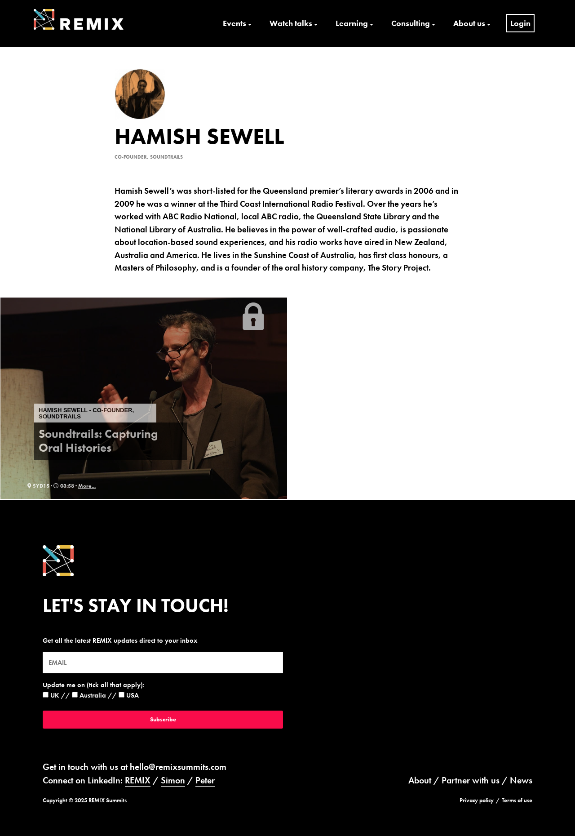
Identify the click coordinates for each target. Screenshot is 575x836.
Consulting (410, 23)
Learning (352, 23)
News (521, 780)
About (419, 780)
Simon (173, 780)
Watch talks (291, 23)
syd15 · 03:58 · (52, 486)
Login (520, 23)
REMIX (137, 780)
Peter (205, 780)
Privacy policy (477, 800)
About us (469, 23)
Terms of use (517, 800)
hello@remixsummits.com (178, 767)
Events (234, 23)
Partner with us (471, 780)
